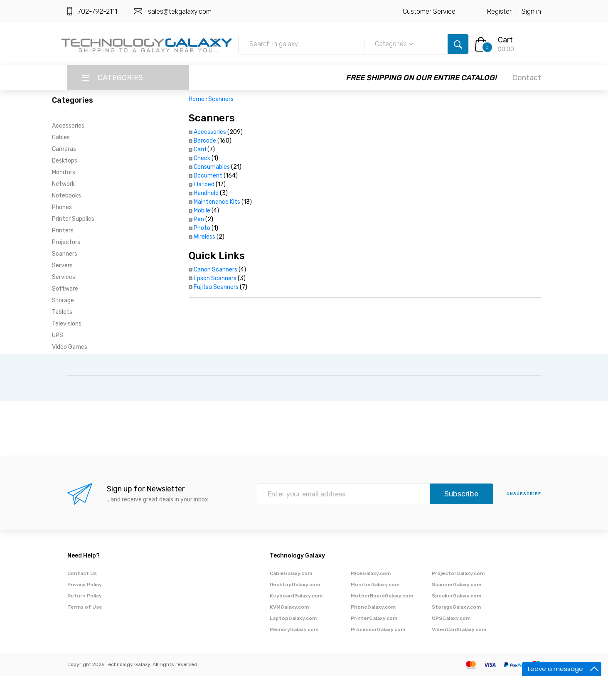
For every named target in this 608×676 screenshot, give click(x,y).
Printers (63, 230)
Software (65, 288)
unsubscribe (524, 493)
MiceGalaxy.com (371, 573)
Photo (202, 228)
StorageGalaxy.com (456, 607)
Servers (62, 265)
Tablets (62, 312)
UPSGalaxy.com (451, 618)
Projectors (66, 242)
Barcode (205, 140)
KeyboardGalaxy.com (296, 596)
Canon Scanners (215, 269)
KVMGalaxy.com (289, 607)
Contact (526, 77)
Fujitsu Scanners (216, 287)
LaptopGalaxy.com (293, 618)
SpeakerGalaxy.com (456, 596)
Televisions (66, 323)
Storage (63, 300)
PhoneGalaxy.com (373, 607)
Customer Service (429, 11)
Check (202, 158)
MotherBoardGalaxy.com (382, 596)
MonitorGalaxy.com (375, 584)
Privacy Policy (84, 584)
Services (63, 277)
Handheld (206, 193)
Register (499, 11)
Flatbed (204, 184)
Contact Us (82, 573)
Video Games (69, 346)
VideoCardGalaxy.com (459, 629)
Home (196, 99)
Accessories (68, 125)
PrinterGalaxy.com (374, 618)
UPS (57, 335)
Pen (199, 219)
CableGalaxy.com (291, 573)
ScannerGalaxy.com (456, 584)
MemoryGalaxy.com (294, 629)
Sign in (531, 11)
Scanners (64, 253)
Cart (505, 39)
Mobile (202, 210)
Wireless (204, 236)
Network (63, 184)
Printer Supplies (73, 218)
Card (200, 149)
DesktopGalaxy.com (295, 584)
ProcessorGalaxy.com (378, 629)
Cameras (64, 149)
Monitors (63, 172)
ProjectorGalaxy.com (458, 573)
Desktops (64, 160)
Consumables (212, 166)
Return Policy (84, 596)
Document (208, 175)
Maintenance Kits (217, 201)
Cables (61, 137)
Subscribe (461, 493)
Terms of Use (84, 607)
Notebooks (66, 195)
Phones (62, 207)
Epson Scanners (215, 278)
